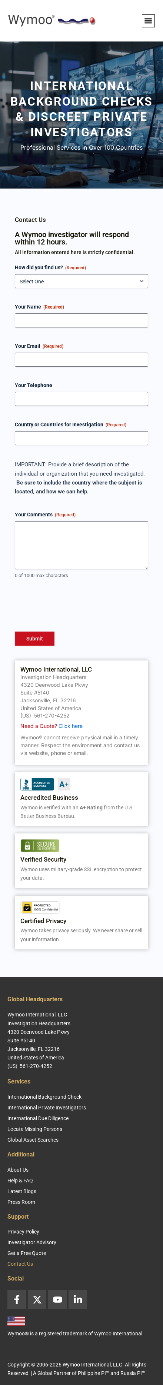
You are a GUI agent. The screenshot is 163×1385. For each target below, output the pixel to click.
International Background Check (44, 1097)
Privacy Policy (23, 1232)
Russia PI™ (132, 1373)
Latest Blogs (21, 1191)
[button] (148, 20)
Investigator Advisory (31, 1242)
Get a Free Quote (26, 1253)
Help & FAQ (20, 1180)
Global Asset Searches (33, 1140)
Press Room (21, 1202)
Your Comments (45, 515)
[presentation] (71, 608)
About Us (18, 1170)
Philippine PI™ (93, 1373)
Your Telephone (33, 385)
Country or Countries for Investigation (70, 425)
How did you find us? (50, 267)
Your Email (39, 346)
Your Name (39, 307)
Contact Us (20, 1264)
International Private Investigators (46, 1108)
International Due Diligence (38, 1118)
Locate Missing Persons (34, 1129)
